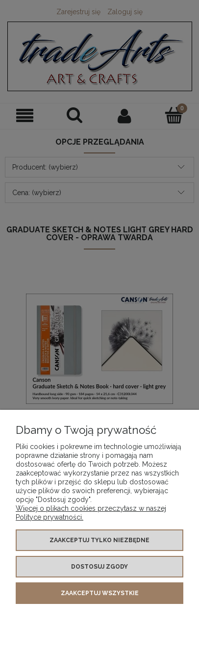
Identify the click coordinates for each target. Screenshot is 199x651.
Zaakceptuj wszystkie (100, 593)
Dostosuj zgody (99, 566)
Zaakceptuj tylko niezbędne (99, 540)
